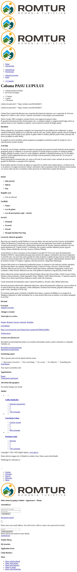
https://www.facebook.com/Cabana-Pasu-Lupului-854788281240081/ (25, 330)
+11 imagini (9, 81)
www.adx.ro (34, 452)
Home (7, 64)
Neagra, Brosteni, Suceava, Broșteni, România (17, 322)
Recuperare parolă (7, 518)
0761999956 (5, 326)
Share (7, 77)
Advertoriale (9, 66)
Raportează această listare (10, 349)
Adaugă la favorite (11, 75)
